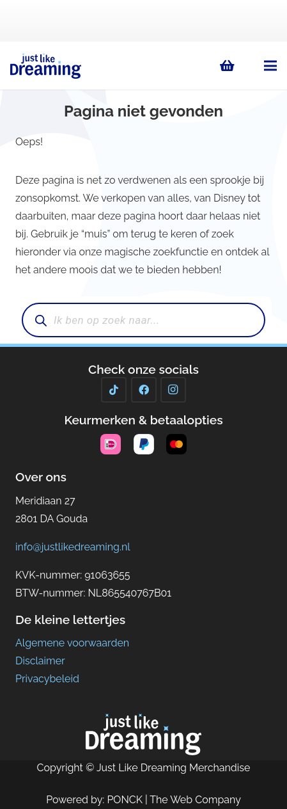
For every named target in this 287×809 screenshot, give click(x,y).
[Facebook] (144, 390)
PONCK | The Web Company (173, 800)
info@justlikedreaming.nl (72, 547)
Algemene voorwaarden (72, 643)
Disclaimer (40, 661)
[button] (270, 66)
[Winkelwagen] (227, 66)
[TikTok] (114, 390)
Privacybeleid (47, 679)
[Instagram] (173, 390)
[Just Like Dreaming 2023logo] (46, 66)
